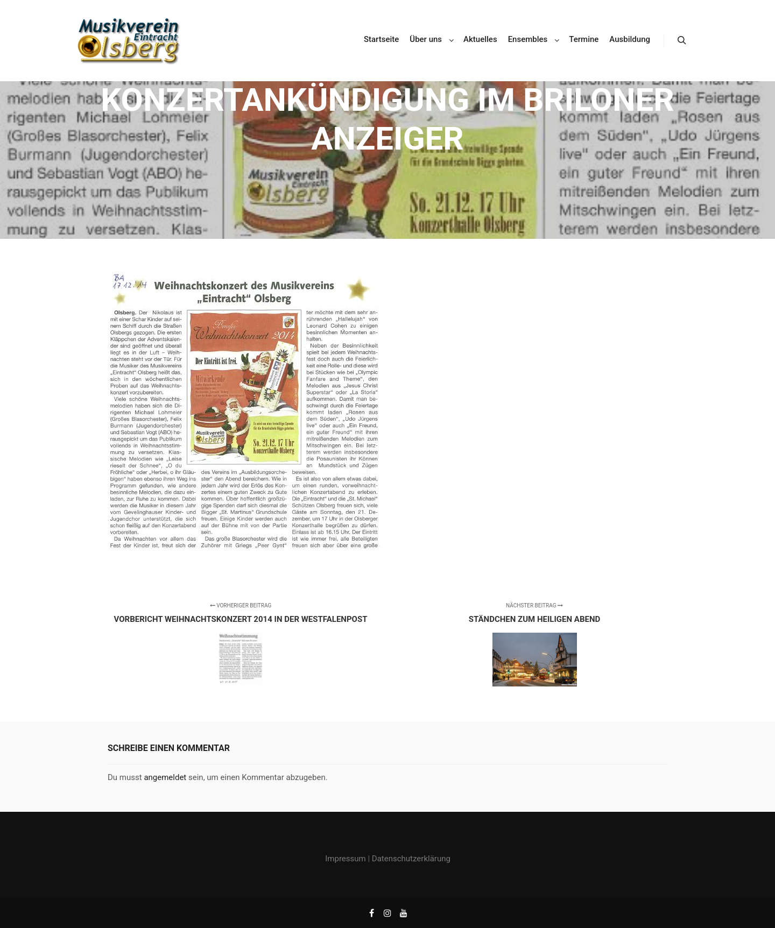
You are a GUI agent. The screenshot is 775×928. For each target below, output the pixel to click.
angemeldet (165, 777)
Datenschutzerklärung (411, 858)
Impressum (345, 858)
